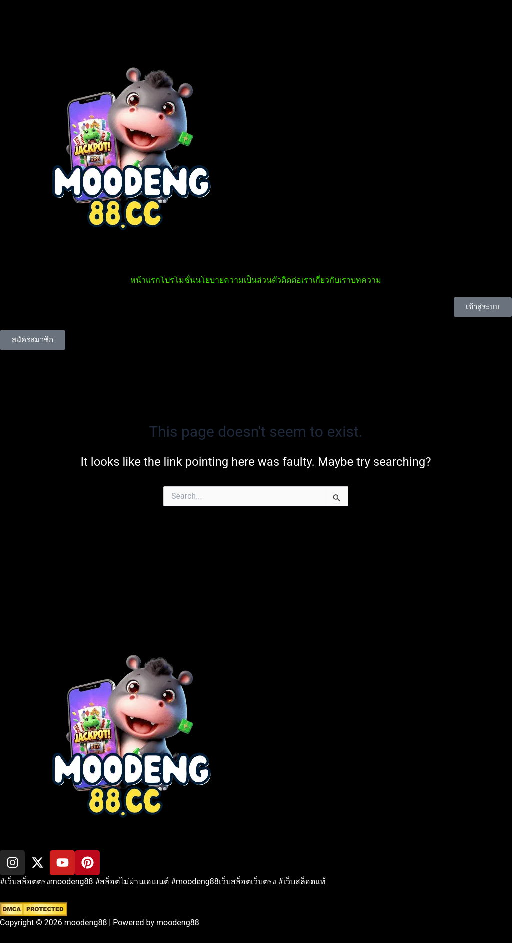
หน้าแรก (145, 280)
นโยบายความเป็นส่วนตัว (239, 280)
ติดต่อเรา (297, 280)
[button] (256, 589)
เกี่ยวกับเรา (332, 280)
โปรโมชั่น (178, 280)
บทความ (366, 280)
